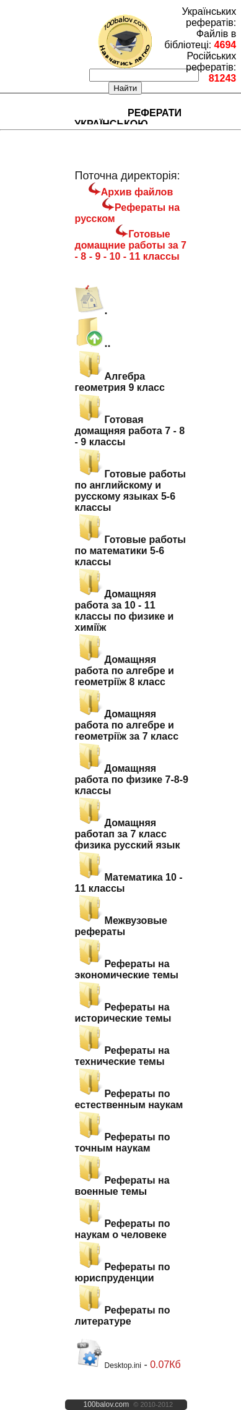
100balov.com (106, 1404)
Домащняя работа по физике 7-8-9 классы (131, 779)
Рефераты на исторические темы (123, 1012)
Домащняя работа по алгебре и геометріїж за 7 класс (126, 725)
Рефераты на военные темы (122, 1186)
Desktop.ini (108, 1365)
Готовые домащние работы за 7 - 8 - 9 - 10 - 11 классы (130, 245)
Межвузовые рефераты (121, 926)
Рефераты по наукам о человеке (122, 1229)
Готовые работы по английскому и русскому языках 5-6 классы (130, 491)
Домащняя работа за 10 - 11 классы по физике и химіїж (124, 611)
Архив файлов (137, 192)
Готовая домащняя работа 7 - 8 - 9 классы (130, 430)
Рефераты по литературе (122, 1316)
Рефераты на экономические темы (126, 969)
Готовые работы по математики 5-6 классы (130, 550)
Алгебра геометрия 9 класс (120, 382)
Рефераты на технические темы (122, 1056)
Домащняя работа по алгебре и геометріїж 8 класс (124, 670)
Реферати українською (128, 118)
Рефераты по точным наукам (122, 1142)
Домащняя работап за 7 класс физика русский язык (127, 834)
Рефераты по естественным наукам (129, 1099)
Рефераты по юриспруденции (122, 1272)
